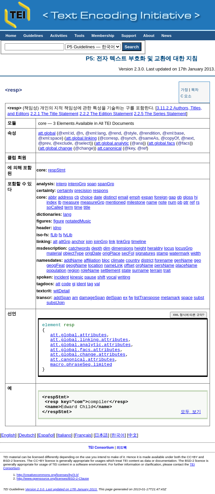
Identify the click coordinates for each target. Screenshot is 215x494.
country (133, 260)
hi (196, 197)
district (147, 260)
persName (164, 265)
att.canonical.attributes (82, 360)
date (98, 197)
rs (198, 202)
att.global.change (56, 148)
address (65, 197)
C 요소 (186, 96)
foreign (160, 197)
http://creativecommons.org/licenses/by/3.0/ (48, 475)
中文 (132, 435)
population (56, 270)
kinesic (76, 277)
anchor (78, 241)
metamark (170, 297)
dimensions (122, 248)
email (123, 197)
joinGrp (101, 241)
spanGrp (106, 183)
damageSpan (92, 297)
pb (179, 202)
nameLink (113, 265)
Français (83, 435)
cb (77, 197)
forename (164, 260)
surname (140, 270)
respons (100, 190)
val (97, 283)
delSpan (114, 297)
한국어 (118, 435)
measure (70, 202)
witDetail (61, 290)
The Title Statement (54, 113)
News (167, 36)
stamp (162, 253)
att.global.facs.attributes (85, 350)
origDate (93, 253)
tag (90, 283)
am (75, 297)
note (162, 202)
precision (83, 190)
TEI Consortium (101, 447)
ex (125, 297)
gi (73, 283)
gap (172, 197)
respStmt (56, 169)
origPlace (111, 253)
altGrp (65, 241)
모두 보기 (191, 412)
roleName (90, 270)
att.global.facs (161, 143)
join (89, 241)
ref (192, 202)
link (112, 241)
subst (199, 297)
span (91, 183)
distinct (110, 197)
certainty (65, 190)
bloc (106, 260)
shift (101, 277)
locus (169, 248)
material (54, 253)
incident (61, 277)
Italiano (64, 435)
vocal (111, 277)
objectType (73, 253)
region (74, 270)
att (57, 283)
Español (46, 435)
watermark (179, 253)
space (186, 297)
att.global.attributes (78, 335)
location (95, 265)
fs (60, 234)
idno (57, 227)
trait (166, 270)
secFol (128, 253)
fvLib (67, 234)
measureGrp (92, 202)
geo (197, 260)
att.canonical (109, 148)
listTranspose (147, 297)
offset (129, 265)
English (8, 435)
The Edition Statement (106, 113)
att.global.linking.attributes (89, 340)
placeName (186, 265)
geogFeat (55, 265)
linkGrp (123, 241)
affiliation (92, 260)
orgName (145, 265)
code (66, 283)
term (68, 207)
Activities (58, 36)
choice (86, 197)
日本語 (101, 435)
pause (90, 277)
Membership (102, 36)
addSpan (62, 297)
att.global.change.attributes (87, 355)
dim (107, 248)
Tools (79, 36)
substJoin (55, 302)
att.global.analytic (112, 143)
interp (61, 183)
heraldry (155, 248)
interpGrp (77, 183)
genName (183, 260)
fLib (53, 234)
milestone (136, 202)
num (172, 202)
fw (131, 297)
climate (118, 260)
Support (128, 36)
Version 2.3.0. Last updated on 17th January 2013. (61, 489)
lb (59, 202)
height (140, 248)
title (87, 207)
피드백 (122, 447)
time (78, 207)
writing (124, 277)
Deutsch (27, 435)
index (51, 202)
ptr (185, 202)
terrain (156, 270)
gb (179, 197)
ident (81, 283)
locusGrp (183, 248)
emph (134, 197)
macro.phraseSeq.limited (81, 365)
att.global (46, 133)
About (148, 36)
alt (55, 241)
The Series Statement (160, 113)
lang (67, 214)
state (126, 270)
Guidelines (33, 36)
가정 (184, 90)
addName (73, 260)
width (195, 253)
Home (10, 36)
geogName (76, 265)
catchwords (79, 248)
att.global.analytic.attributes (90, 345)
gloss (188, 197)
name (151, 202)
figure (58, 221)
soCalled (54, 207)
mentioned (115, 202)
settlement (110, 270)
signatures (145, 253)
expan (147, 197)
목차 (195, 90)
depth (96, 248)
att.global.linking (81, 138)
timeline (138, 241)
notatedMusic (78, 221)
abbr (52, 197)
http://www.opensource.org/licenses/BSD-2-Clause (53, 478)
